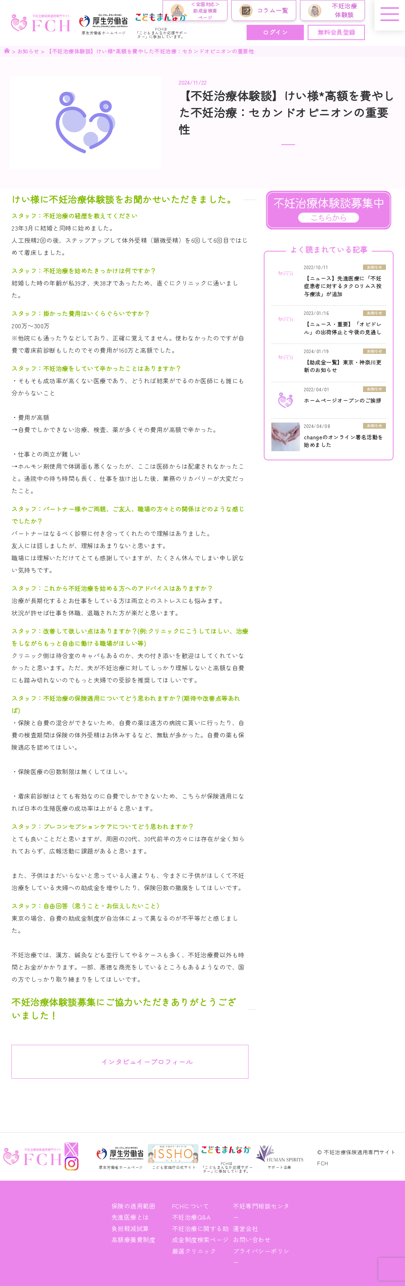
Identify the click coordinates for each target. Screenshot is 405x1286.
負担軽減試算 (130, 1228)
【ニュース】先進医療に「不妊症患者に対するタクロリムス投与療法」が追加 (342, 286)
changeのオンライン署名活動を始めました (343, 441)
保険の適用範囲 (133, 1205)
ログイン (275, 32)
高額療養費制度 (133, 1239)
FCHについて (190, 1205)
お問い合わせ (252, 1239)
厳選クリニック (194, 1250)
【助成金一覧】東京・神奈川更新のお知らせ (342, 366)
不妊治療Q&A (191, 1216)
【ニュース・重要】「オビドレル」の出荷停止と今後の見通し (342, 328)
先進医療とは (130, 1216)
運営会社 (245, 1228)
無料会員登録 (336, 32)
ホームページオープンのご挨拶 (342, 400)
